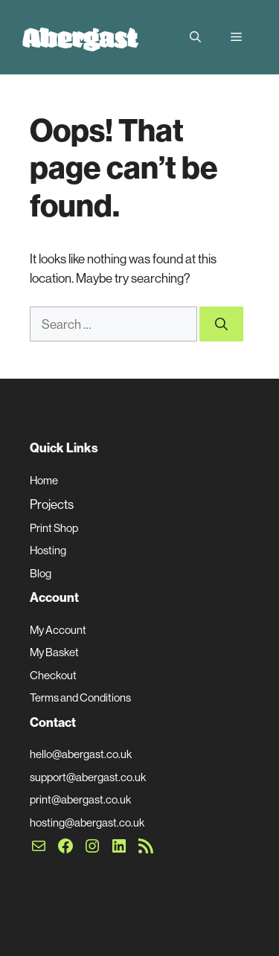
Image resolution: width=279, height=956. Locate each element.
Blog (40, 573)
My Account (58, 630)
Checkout (53, 675)
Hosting (48, 550)
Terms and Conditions (80, 697)
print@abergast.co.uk (80, 799)
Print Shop (54, 528)
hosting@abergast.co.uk (87, 822)
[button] (195, 37)
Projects (52, 504)
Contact (53, 722)
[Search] (221, 324)
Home (44, 480)
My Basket (54, 652)
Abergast (80, 37)
